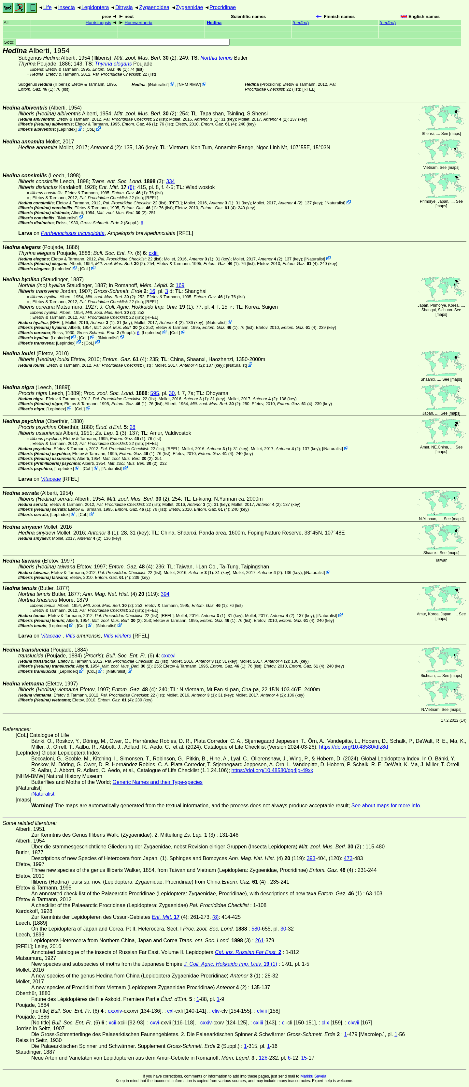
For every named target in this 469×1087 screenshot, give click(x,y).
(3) (127, 181)
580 (255, 929)
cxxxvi (169, 655)
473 (348, 858)
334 (170, 181)
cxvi (154, 1022)
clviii (262, 1011)
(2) (145, 58)
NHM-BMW (189, 84)
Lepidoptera (95, 7)
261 (259, 940)
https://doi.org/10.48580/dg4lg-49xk (272, 770)
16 (152, 291)
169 (180, 285)
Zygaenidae (189, 7)
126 (263, 1058)
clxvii (353, 1022)
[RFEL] (308, 89)
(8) (131, 187)
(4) (218, 124)
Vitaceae (51, 479)
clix (325, 1022)
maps (455, 133)
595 (154, 393)
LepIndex (67, 129)
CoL (90, 129)
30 (172, 393)
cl (284, 1022)
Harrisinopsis (98, 22)
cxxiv (206, 1022)
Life (47, 7)
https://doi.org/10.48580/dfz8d (353, 747)
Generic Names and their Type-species (158, 782)
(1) (110, 69)
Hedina (214, 22)
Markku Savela (313, 1076)
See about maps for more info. (386, 805)
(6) (119, 253)
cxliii (154, 253)
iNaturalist (158, 84)
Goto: (117, 42)
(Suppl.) (109, 222)
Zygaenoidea (154, 7)
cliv (216, 1011)
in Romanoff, (141, 285)
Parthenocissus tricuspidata (73, 233)
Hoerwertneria (138, 22)
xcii (112, 1022)
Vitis (70, 636)
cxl (170, 1011)
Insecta (66, 7)
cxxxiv (115, 1011)
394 (165, 594)
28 (132, 427)
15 (304, 1058)
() (300, 22)
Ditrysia (124, 7)
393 (311, 858)
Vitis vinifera (118, 636)
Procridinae (222, 7)
